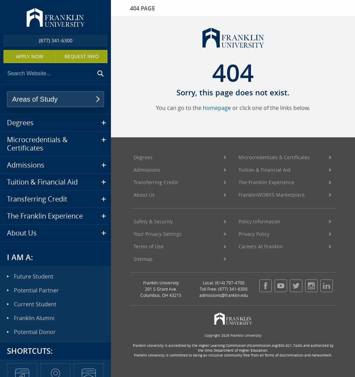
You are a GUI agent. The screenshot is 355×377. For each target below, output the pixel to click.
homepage (217, 108)
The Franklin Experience (266, 182)
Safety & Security (153, 221)
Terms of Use (148, 246)
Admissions (146, 169)
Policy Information (259, 221)
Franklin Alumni (34, 318)
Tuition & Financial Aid (265, 169)
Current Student (35, 304)
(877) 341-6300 (55, 40)
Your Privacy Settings (157, 234)
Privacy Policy (254, 234)
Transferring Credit (155, 182)
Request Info (81, 56)
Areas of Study (35, 99)
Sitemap (143, 259)
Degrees (143, 157)
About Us (144, 194)
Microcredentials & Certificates (274, 157)
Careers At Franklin (261, 246)
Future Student (33, 276)
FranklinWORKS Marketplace (272, 194)
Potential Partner (36, 290)
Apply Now (29, 56)
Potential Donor (35, 332)
